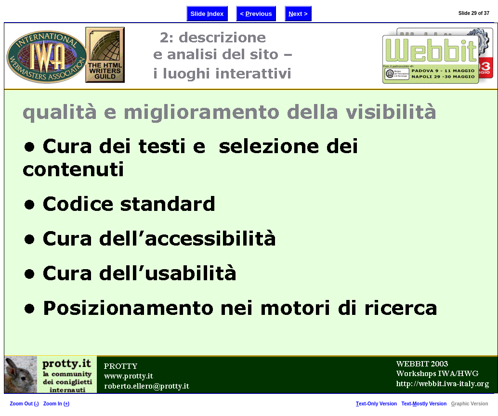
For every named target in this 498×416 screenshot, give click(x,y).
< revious (256, 13)
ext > (297, 13)
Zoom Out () (24, 403)
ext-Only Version (376, 403)
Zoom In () (56, 403)
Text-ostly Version (424, 403)
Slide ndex (206, 13)
